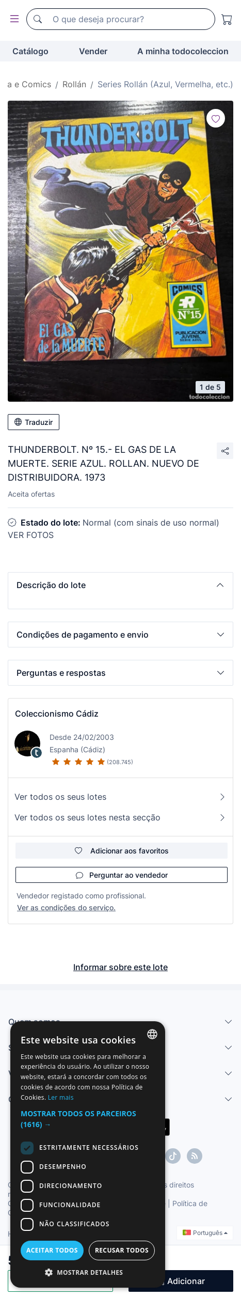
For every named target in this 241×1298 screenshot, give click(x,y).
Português (205, 1233)
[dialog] (87, 1154)
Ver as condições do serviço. (66, 907)
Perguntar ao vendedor (122, 874)
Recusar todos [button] (122, 1250)
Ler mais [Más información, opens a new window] (61, 1097)
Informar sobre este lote (120, 967)
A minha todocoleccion (183, 51)
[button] (120, 585)
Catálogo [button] (30, 51)
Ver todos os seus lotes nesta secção (120, 817)
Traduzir (33, 422)
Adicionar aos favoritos (122, 850)
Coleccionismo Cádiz (57, 713)
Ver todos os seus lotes (120, 797)
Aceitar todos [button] (52, 1250)
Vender (93, 51)
